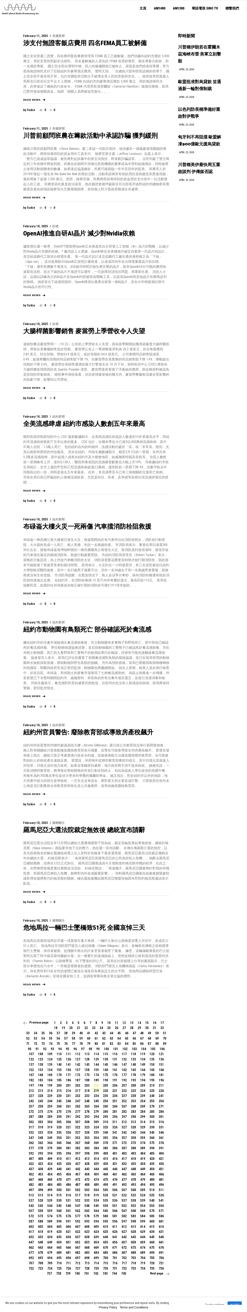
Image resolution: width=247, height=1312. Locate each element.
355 (105, 1138)
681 (68, 1253)
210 (152, 1085)
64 (119, 1038)
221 (114, 1091)
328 (133, 1127)
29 (139, 1028)
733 (133, 1268)
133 (133, 1059)
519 (96, 1195)
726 (68, 1268)
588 (40, 1221)
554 (142, 1206)
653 (87, 1242)
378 (40, 1148)
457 (77, 1174)
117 (124, 1054)
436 (161, 1164)
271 (161, 1106)
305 (59, 1122)
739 (68, 1273)
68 (149, 1038)
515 (59, 1195)
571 (161, 1211)
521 (114, 1195)
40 (81, 1033)
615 (152, 1227)
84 (126, 1044)
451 (161, 1169)
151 (161, 1065)
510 (152, 1190)
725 (59, 1268)
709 (49, 1263)
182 (31, 1080)
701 (114, 1258)
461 (114, 1174)
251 (114, 1101)
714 (96, 1263)
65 (126, 1038)
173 (87, 1075)
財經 (55, 226)
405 (152, 1153)
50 (157, 1033)
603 (40, 1227)
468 (40, 1180)
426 (68, 1164)
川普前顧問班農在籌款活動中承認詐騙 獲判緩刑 (90, 135)
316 (161, 1122)
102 (125, 1049)
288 (40, 1117)
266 (114, 1106)
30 (147, 1028)
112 (77, 1054)
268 (133, 1106)
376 (161, 1143)
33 (28, 1033)
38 (66, 1033)
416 (114, 1159)
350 (59, 1138)
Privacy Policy (108, 1307)
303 (40, 1122)
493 (133, 1185)
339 (96, 1133)
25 (109, 1028)
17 (162, 1023)
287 (31, 1117)
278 (87, 1112)
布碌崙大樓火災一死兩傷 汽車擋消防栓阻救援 (87, 526)
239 (142, 1096)
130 (105, 1059)
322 (77, 1127)
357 (124, 1138)
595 (105, 1221)
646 (161, 1237)
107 (31, 1054)
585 (152, 1216)
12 (124, 1023)
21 (78, 1028)
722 (31, 1268)
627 (124, 1232)
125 (59, 1059)
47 (134, 1033)
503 (87, 1190)
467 (31, 1180)
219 (96, 1091)
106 (162, 1049)
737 (49, 1273)
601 (161, 1221)
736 (161, 1268)
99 (98, 1049)
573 (40, 1216)
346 (161, 1133)
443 (87, 1169)
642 (124, 1237)
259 (49, 1106)
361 (161, 1138)
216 (68, 1091)
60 (88, 1038)
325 (105, 1127)
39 (73, 1033)
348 (40, 1138)
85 (134, 1044)
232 (77, 1096)
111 (68, 1054)
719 (142, 1263)
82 (111, 1044)
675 (152, 1248)
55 (50, 1038)
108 (40, 1054)
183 (40, 1080)
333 (40, 1133)
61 (96, 1038)
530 (59, 1200)
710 (59, 1263)
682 (77, 1253)
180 (152, 1075)
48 (142, 1033)
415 (105, 1159)
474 (96, 1180)
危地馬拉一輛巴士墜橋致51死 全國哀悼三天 (84, 927)
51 (164, 1033)
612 (124, 1227)
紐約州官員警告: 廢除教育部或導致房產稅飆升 (88, 732)
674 (142, 1248)
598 (133, 1221)
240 (152, 1096)
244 (49, 1101)
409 (49, 1159)
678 (40, 1253)
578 (87, 1216)
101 (115, 1049)
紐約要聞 (58, 416)
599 (142, 1221)
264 (96, 1106)
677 (31, 1253)
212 (31, 1091)
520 (105, 1195)
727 (77, 1268)
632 (31, 1237)
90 (29, 1049)
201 (68, 1085)
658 (133, 1242)
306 (68, 1122)
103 (134, 1049)
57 (66, 1038)
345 (152, 1133)
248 (87, 1101)
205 (105, 1085)
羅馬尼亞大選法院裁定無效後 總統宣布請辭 (84, 830)
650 (59, 1242)
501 (68, 1190)
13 (131, 1023)
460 (105, 1174)
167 (31, 1075)
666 (68, 1248)
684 (96, 1253)
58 (73, 1038)
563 (87, 1211)
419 (142, 1159)
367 (77, 1143)
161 (114, 1070)
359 (142, 1138)
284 (142, 1112)
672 (124, 1248)
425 (59, 1164)
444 (96, 1169)
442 (77, 1169)
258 (40, 1106)
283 (133, 1112)
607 (77, 1227)
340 (105, 1133)
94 (60, 1049)
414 (96, 1159)
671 (114, 1248)
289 (49, 1117)
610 (105, 1227)
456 (68, 1174)
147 (124, 1065)
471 (68, 1180)
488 (87, 1185)
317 (31, 1127)
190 (105, 1080)
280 (105, 1112)
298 (133, 1117)
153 (40, 1070)
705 (152, 1258)
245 (59, 1101)
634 (49, 1237)
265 (105, 1106)
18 (55, 1028)
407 (31, 1159)
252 (124, 1101)
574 (49, 1216)
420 (152, 1159)
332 (31, 1133)
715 (105, 1263)
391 (161, 1148)
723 (40, 1268)
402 (124, 1153)
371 (114, 1143)
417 (124, 1159)
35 (43, 1033)
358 (133, 1138)
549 (96, 1206)
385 (105, 1148)
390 (152, 1148)
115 (105, 1054)
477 (124, 1180)
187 (77, 1080)
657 (124, 1242)
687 (124, 1253)
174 (96, 1075)
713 (87, 1263)
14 (139, 1023)
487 (77, 1185)
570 (152, 1211)
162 (124, 1070)
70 (164, 1038)
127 (77, 1059)
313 (133, 1122)
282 (124, 1112)
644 (142, 1237)
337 (77, 1133)
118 (133, 1054)
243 (40, 1101)
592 (77, 1221)
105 (152, 1049)
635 (59, 1237)
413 (87, 1159)
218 (87, 1091)
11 (116, 1023)
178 (133, 1075)
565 (105, 1211)
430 (105, 1164)
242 (31, 1101)
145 (105, 1065)
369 (96, 1143)
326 (114, 1127)
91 (37, 1049)
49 (149, 1033)
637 (77, 1237)
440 (59, 1169)
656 (114, 1242)
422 (31, 1164)
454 (49, 1174)
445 (105, 1169)
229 (49, 1096)
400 (105, 1153)
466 (161, 1174)
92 (44, 1049)
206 (114, 1085)
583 (133, 1216)
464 (142, 1174)
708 (40, 1263)
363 (40, 1143)
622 (77, 1232)
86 (142, 1044)
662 (31, 1248)
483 (40, 1185)
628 (133, 1232)
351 (68, 1138)
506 (114, 1190)
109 (49, 1054)
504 (96, 1190)
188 (87, 1080)
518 (87, 1195)
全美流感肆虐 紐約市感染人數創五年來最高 (84, 423)
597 (124, 1221)
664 (49, 1248)
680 (59, 1253)
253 (133, 1101)
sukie (31, 110)
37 (58, 1033)
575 (59, 1216)
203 (87, 1085)
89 (164, 1044)
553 (133, 1206)
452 (31, 1174)
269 (142, 1106)
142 (77, 1065)
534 (96, 1200)
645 (152, 1237)
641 (114, 1237)
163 (133, 1070)
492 (124, 1185)
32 (162, 1028)
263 (87, 1106)
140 (59, 1065)
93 (52, 1049)
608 (87, 1227)
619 (49, 1232)
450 (152, 1169)
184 (49, 1080)
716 (114, 1263)
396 (68, 1153)
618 (40, 1232)
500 (59, 1190)
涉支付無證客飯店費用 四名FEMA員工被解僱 (85, 43)
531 (68, 1200)
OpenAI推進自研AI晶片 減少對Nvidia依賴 (79, 233)
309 (96, 1122)
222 (124, 1091)
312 (124, 1122)
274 (49, 1112)
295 (105, 1117)
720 (152, 1263)
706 (161, 1258)
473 (87, 1180)
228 (40, 1096)
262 (77, 1106)
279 (96, 1112)
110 (59, 1054)
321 (68, 1127)
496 (161, 1185)
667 (77, 1248)
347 (31, 1138)
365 (59, 1143)
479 (142, 1180)
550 (105, 1206)
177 (124, 1075)
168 (40, 1075)
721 (161, 1263)
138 (40, 1065)
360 (152, 1138)
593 (87, 1221)
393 (40, 1153)
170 (59, 1075)
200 (59, 1085)
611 (114, 1227)
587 (31, 1221)
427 (77, 1164)
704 (142, 1258)
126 (68, 1059)
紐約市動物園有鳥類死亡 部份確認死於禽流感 (87, 629)
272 (31, 1112)
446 (114, 1169)
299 (142, 1117)
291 (68, 1117)
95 (67, 1049)
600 (152, 1221)
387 (124, 1148)
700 (105, 1258)
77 (73, 1044)
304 (49, 1122)
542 (31, 1206)
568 (133, 1211)
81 (104, 1044)
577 (77, 1216)
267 (124, 1106)
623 (87, 1232)
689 (142, 1253)
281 (114, 1112)
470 (59, 1180)
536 (114, 1200)
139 (49, 1065)
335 (59, 1133)
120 (152, 1054)
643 (133, 1237)
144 (96, 1065)
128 (87, 1059)
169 (49, 1075)
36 (50, 1033)
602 (31, 1227)
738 (58, 1273)
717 (124, 1263)
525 (152, 1195)
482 (31, 1185)
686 (114, 1253)
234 (96, 1096)
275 (59, 1112)
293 (87, 1117)
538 (133, 1200)
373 (133, 1143)
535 (105, 1200)
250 (105, 1101)
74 (50, 1044)
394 (49, 1153)
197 (31, 1085)
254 (142, 1101)
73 (43, 1044)
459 (96, 1174)
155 (59, 1070)
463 (133, 1174)
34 (35, 1033)
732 (124, 1268)
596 (114, 1221)
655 (105, 1242)
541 (161, 1200)
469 (49, 1180)
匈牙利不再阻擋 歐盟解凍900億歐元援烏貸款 (199, 141)
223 (133, 1091)
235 (105, 1096)
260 (59, 1106)
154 (49, 1070)
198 (40, 1085)
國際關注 (58, 823)
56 (58, 1038)
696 (68, 1258)
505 (105, 1190)
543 (40, 1206)
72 (35, 1044)
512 (31, 1195)
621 (68, 1232)
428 (87, 1164)
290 (59, 1117)
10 (109, 1023)
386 (114, 1148)
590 (59, 1221)
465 (152, 1174)
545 (59, 1206)
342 (124, 1133)
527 (31, 1200)
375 (152, 1143)
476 (114, 1180)
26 (116, 1028)
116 (114, 1054)
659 (142, 1242)
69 (157, 1038)
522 (124, 1195)
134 (142, 1059)
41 (88, 1033)
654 (96, 1242)
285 (152, 1112)
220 (105, 1091)
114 (96, 1054)
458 (87, 1174)
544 (49, 1206)
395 (59, 1153)
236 (114, 1096)
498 (40, 1190)
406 (161, 1153)
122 (31, 1059)
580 (105, 1216)
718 (133, 1263)
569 (142, 1211)
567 (124, 1211)
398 (87, 1153)
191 (114, 1080)
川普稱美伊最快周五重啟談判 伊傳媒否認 (199, 168)
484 (49, 1185)
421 (161, 1159)
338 (87, 1133)
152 (31, 1070)
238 (133, 1096)
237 (124, 1096)
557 (31, 1211)
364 (49, 1143)
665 (59, 1248)
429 (96, 1164)
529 (49, 1200)
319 (49, 1127)
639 (96, 1237)
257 (31, 1106)
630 (152, 1232)
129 (96, 1059)
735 (152, 1268)
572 (31, 1216)
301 (161, 1117)
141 (68, 1065)
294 (96, 1117)
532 (77, 1200)
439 (49, 1169)
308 (87, 1122)
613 (133, 1227)
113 (87, 1054)
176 (114, 1075)
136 (161, 1059)
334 (49, 1133)
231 (68, 1096)
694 (49, 1258)
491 (114, 1185)
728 (87, 1268)
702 (124, 1258)
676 (161, 1248)
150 (152, 1065)
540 (152, 1200)
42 (96, 1033)
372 (124, 1143)
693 (40, 1258)
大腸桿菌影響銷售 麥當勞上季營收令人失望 (84, 331)
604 (49, 1227)
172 (77, 1075)
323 (87, 1127)
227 (31, 1096)
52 (28, 1038)
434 (142, 1164)
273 (40, 1112)
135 (152, 1059)
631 (161, 1232)
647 (31, 1242)
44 (111, 1033)
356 (114, 1138)
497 (31, 1190)
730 (105, 1268)
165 (152, 1070)
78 (81, 1044)
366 (68, 1143)
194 (142, 1080)
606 (68, 1227)
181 (161, 1075)
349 (49, 1138)
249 (96, 1101)
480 (152, 1180)
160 (105, 1070)
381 (68, 1148)
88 (157, 1044)
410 (59, 1159)
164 (142, 1070)
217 (77, 1091)
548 (87, 1206)
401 (114, 1153)
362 (31, 1143)
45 (119, 1033)
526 (161, 1195)
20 (71, 1028)
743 (105, 1273)
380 (59, 1148)
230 (59, 1096)
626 (114, 1232)
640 (105, 1237)
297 (124, 1117)
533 (87, 1200)
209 (142, 1085)
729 (96, 1268)
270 (152, 1106)
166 (161, 1070)
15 (147, 1023)
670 (105, 1248)
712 (77, 1263)
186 (68, 1080)
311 (114, 1122)
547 (77, 1206)
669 (96, 1248)
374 (142, 1143)
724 (49, 1268)
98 (90, 1049)
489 (96, 1185)
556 (161, 1206)
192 (124, 1080)
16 (154, 1023)
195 (152, 1080)
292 (77, 1117)
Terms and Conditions (134, 1307)
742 (95, 1273)
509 (142, 1190)
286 (161, 1112)
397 (77, 1153)
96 (75, 1049)
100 (106, 1049)
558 (40, 1211)
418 (133, 1159)
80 (96, 1044)
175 (105, 1075)
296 (114, 1117)
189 (96, 1080)
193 (133, 1080)
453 (40, 1174)
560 (59, 1211)
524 (142, 1195)
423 (40, 1164)
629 (142, 1232)
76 (66, 1044)
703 (133, 1258)
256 (161, 1101)
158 (87, 1070)
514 (49, 1195)
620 (59, 1232)
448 (133, 1169)
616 (161, 1227)
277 (77, 1112)
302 (31, 1122)
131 (114, 1059)
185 (59, 1080)
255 (152, 1101)
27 (124, 1028)
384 (96, 1148)
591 (68, 1221)
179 (142, 1075)
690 (152, 1253)
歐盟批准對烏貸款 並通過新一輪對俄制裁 (199, 85)
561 (68, 1211)
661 (161, 1242)
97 (82, 1049)
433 (133, 1164)
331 (161, 1127)
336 (68, 1133)
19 (63, 1028)
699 (96, 1258)
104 (143, 1049)
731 (114, 1268)
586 (161, 1216)
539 (142, 1200)
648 (40, 1242)
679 (49, 1253)
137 (31, 1065)
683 (87, 1253)
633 (40, 1237)
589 (49, 1221)
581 (114, 1216)
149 (142, 1065)
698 (87, 1258)
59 (81, 1038)
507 (124, 1190)
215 (59, 1091)
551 (114, 1206)
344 (142, 1133)
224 (142, 1091)
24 (101, 1028)
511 (161, 1190)
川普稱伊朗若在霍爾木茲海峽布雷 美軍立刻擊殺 (199, 54)
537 (124, 1200)
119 (142, 1054)
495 (152, 1185)
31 (154, 1028)
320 (59, 1127)
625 (105, 1232)
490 (105, 1185)
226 (161, 1091)
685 (105, 1253)
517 (77, 1195)
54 (43, 1038)
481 (161, 1180)
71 (28, 1044)
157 (77, 1070)
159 (96, 1070)
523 (133, 1195)
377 (31, 1148)
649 (49, 1242)
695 (59, 1258)
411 (68, 1159)
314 (142, 1122)
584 (142, 1216)
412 (77, 1159)
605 (59, 1227)
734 (142, 1268)
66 (134, 1038)
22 (86, 1028)
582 (124, 1216)
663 (40, 1248)
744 (114, 1273)
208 (133, 1085)
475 (105, 1180)
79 (88, 1044)
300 (152, 1117)
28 (131, 1028)
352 (77, 1138)
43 (104, 1033)
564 (96, 1211)
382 (77, 1148)
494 (142, 1185)
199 (49, 1085)
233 (87, 1096)
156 (68, 1070)
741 (86, 1273)
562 (77, 1211)
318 (40, 1127)
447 (124, 1169)
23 (93, 1028)
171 (68, 1075)
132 (124, 1059)
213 (40, 1091)
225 (152, 1091)
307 (77, 1122)
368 (87, 1143)
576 (68, 1216)
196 (161, 1080)
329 (142, 1127)
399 (96, 1153)
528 (40, 1200)
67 (142, 1038)
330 (152, 1127)
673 (133, 1248)
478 (133, 1180)
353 (87, 1138)
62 (104, 1038)
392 (31, 1153)
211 (161, 1085)
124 (49, 1059)
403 (133, 1153)
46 (126, 1033)
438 (40, 1169)
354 (96, 1138)
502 (77, 1190)
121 (161, 1054)
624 (96, 1232)
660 (152, 1242)
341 (114, 1133)
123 (40, 1059)
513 (40, 1195)
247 (77, 1101)
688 (133, 1253)
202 (77, 1085)
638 (87, 1237)
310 (105, 1122)
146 (114, 1065)
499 (49, 1190)
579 (96, 1216)
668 (87, 1248)
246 (68, 1101)
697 (77, 1258)
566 (114, 1211)
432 (124, 1164)
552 (124, 1206)
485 (59, 1185)
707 (31, 1263)
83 (119, 1044)
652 (77, 1242)
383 (87, 1148)
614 (142, 1227)
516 (68, 1195)
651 (68, 1242)
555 (152, 1206)
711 (68, 1263)
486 (68, 1185)
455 (59, 1174)
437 (31, 1169)
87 (149, 1044)
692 (31, 1258)
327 (124, 1127)
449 (142, 1169)
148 (133, 1065)
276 (68, 1112)
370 (105, 1143)
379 (49, 1148)
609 (96, 1227)
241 (161, 1096)
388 (133, 1148)
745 (123, 1273)
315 (152, 1122)
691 (161, 1253)
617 (31, 1232)
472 (77, 1180)
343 (133, 1133)
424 (49, 1164)
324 (96, 1127)
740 (77, 1273)
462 (124, 1174)
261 (68, 1106)
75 (58, 1044)
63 (111, 1038)
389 (142, 1148)
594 (96, 1221)
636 (68, 1237)
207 (124, 1085)
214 (49, 1091)
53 (35, 1038)
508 (133, 1190)
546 (68, 1206)
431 (114, 1164)
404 (142, 1153)
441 (68, 1169)
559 (49, 1211)
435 (152, 1164)
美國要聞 (58, 36)
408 (40, 1159)
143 (87, 1065)
